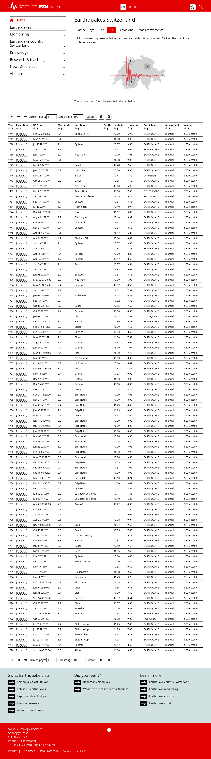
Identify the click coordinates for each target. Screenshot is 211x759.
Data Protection (49, 751)
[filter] (11, 128)
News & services (38, 66)
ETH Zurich (78, 751)
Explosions (125, 30)
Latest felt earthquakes (31, 689)
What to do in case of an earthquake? (106, 689)
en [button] (123, 7)
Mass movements (151, 30)
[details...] (21, 133)
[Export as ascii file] (108, 117)
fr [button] (129, 7)
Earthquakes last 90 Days (32, 682)
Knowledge (38, 52)
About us (38, 73)
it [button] (135, 7)
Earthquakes (38, 27)
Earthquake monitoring (163, 689)
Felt (101, 30)
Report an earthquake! (97, 682)
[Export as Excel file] (101, 117)
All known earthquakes (31, 710)
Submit (91, 117)
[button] (22, 6)
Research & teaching (38, 59)
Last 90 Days (85, 30)
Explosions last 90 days (31, 696)
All (111, 30)
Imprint (12, 751)
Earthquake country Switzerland (38, 43)
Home (17, 20)
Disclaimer (28, 751)
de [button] (116, 7)
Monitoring (38, 34)
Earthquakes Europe (162, 696)
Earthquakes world (161, 703)
